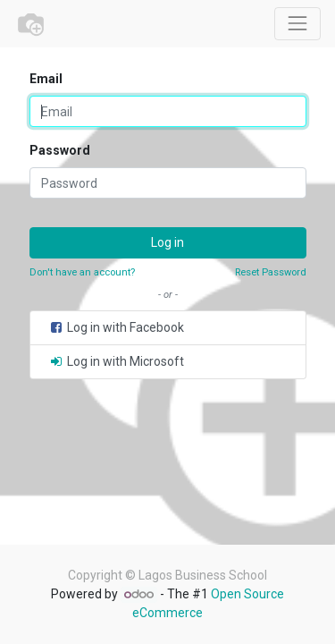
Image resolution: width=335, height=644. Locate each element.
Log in (167, 242)
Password (59, 150)
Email (46, 79)
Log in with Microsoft (116, 361)
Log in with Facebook (116, 327)
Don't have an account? (82, 272)
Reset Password (270, 272)
